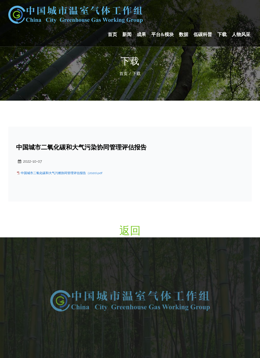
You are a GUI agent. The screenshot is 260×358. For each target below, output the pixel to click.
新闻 (127, 34)
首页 (112, 34)
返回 (130, 230)
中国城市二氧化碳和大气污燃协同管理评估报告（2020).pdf (61, 173)
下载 (222, 34)
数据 (183, 34)
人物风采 (241, 34)
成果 (141, 34)
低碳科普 (202, 34)
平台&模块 (162, 34)
